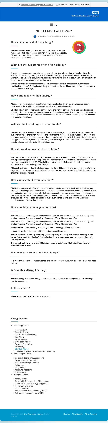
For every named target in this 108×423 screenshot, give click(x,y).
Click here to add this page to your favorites (37, 5)
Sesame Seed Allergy (24, 344)
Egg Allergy (20, 337)
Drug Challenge (21, 388)
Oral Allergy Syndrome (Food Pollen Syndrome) (35, 351)
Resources (43, 36)
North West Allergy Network (33, 414)
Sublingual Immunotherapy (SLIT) (29, 393)
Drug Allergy (20, 367)
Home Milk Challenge (24, 386)
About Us (66, 414)
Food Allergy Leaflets (21, 326)
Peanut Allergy (21, 330)
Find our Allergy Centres (80, 5)
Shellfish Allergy (69, 36)
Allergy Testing (21, 379)
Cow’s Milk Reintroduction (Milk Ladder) (32, 381)
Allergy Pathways (91, 414)
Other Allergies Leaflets (22, 354)
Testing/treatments (20, 375)
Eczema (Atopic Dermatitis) (26, 360)
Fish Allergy (20, 347)
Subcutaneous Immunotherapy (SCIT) (31, 391)
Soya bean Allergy (22, 342)
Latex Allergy (20, 372)
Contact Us (62, 5)
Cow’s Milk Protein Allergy (26, 335)
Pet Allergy (19, 365)
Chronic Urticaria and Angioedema (29, 358)
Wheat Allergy (21, 339)
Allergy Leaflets (55, 36)
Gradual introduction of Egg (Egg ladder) (32, 384)
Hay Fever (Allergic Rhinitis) (27, 363)
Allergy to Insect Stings (25, 370)
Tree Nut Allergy (22, 332)
